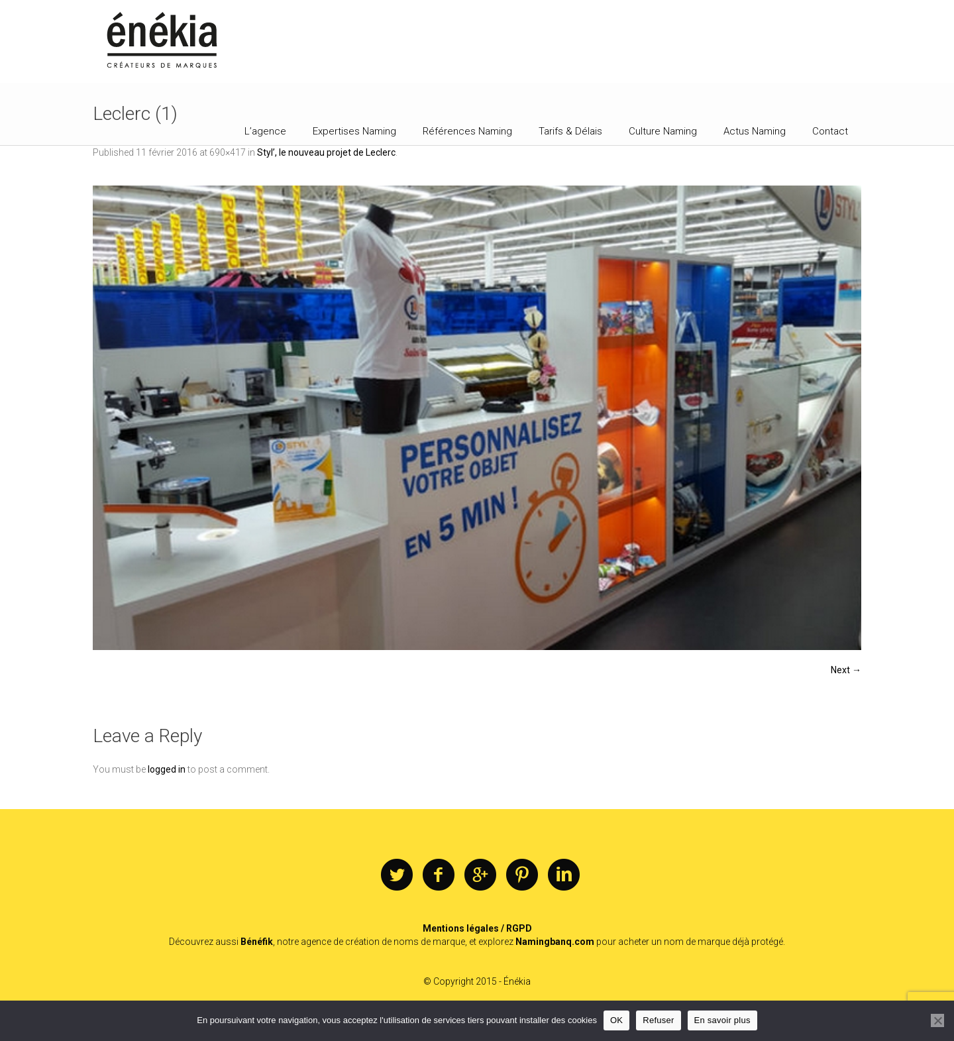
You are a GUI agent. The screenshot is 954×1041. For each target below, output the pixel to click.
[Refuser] (937, 1020)
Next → (846, 670)
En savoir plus (722, 1020)
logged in (167, 769)
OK (616, 1020)
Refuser (658, 1020)
